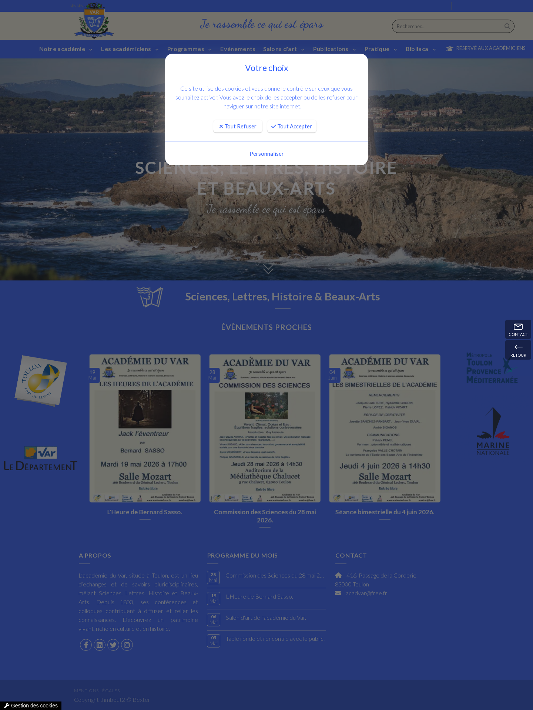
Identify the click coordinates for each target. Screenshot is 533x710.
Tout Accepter (291, 126)
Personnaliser (266, 153)
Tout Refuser (238, 126)
